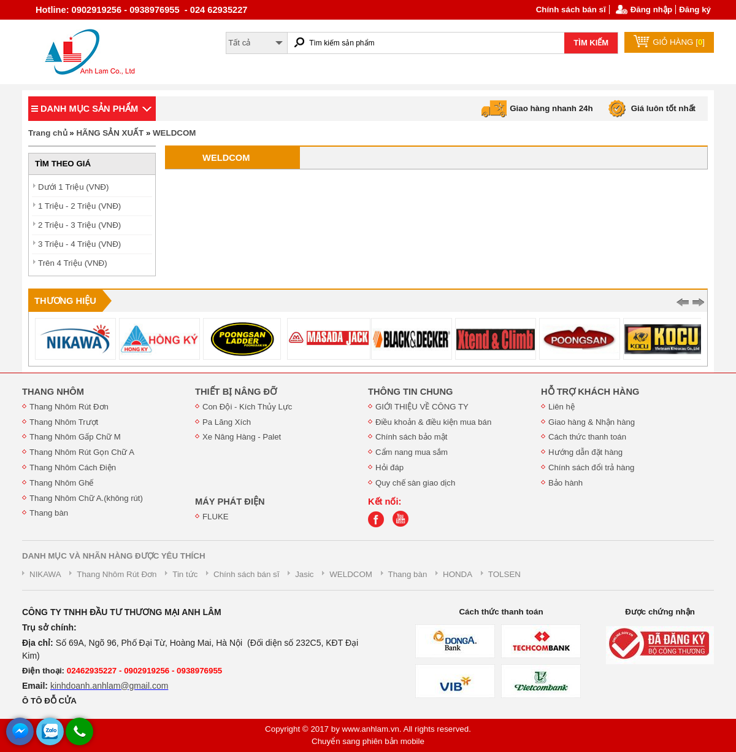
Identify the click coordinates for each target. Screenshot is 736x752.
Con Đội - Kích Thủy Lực (247, 406)
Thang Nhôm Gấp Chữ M (75, 436)
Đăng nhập (651, 9)
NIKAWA (45, 574)
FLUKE (215, 516)
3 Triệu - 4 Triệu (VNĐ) (79, 244)
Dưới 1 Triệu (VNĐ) (73, 187)
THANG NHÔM (53, 392)
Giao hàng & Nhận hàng (591, 422)
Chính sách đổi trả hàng (591, 467)
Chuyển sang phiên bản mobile (368, 741)
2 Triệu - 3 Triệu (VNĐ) (79, 225)
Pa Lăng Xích (226, 422)
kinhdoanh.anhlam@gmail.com (109, 686)
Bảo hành (565, 482)
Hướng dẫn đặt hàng (585, 452)
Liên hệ (561, 406)
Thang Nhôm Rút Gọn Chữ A (81, 452)
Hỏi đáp (389, 467)
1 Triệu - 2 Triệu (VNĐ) (79, 206)
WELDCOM (174, 133)
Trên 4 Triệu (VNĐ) (72, 263)
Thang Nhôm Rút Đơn (69, 406)
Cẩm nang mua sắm (411, 452)
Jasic (304, 574)
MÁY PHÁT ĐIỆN (230, 501)
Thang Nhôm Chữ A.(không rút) (86, 498)
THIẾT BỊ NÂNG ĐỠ (236, 392)
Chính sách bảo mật (411, 436)
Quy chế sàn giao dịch (415, 482)
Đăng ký (695, 9)
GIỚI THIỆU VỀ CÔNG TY (422, 406)
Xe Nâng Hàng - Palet (241, 436)
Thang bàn (48, 512)
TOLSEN (504, 574)
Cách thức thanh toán (587, 436)
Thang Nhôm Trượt (63, 422)
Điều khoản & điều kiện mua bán (433, 422)
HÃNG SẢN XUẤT (110, 133)
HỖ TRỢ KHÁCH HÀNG (590, 392)
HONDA (457, 574)
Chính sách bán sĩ (571, 9)
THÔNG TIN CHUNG (410, 392)
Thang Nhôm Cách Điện (72, 467)
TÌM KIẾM (590, 42)
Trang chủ (47, 133)
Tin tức (184, 574)
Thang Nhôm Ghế (61, 482)
